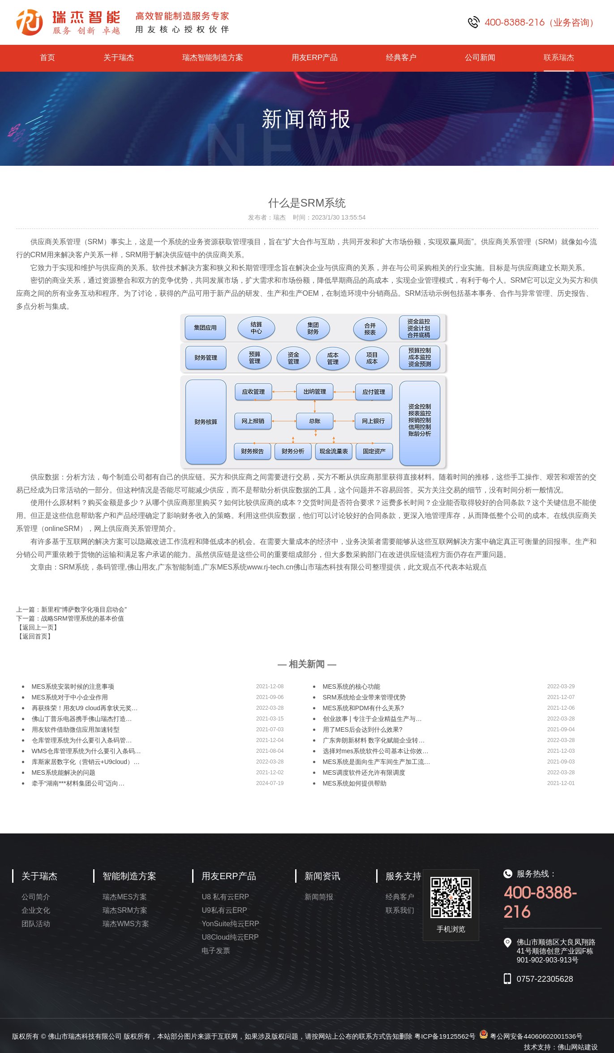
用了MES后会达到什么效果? (363, 729)
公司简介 (35, 897)
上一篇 (71, 609)
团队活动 (35, 924)
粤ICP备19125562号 (445, 1036)
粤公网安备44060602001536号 (536, 1036)
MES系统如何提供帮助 (354, 783)
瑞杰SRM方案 (125, 910)
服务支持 (403, 876)
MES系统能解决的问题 (63, 772)
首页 (47, 58)
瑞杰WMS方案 (126, 924)
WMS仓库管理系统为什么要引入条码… (86, 751)
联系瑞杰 (559, 58)
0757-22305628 (545, 979)
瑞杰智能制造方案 (212, 58)
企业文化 (35, 910)
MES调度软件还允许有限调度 (364, 772)
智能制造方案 (129, 876)
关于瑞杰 (117, 58)
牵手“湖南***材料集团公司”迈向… (78, 783)
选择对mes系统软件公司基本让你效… (376, 751)
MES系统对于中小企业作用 (70, 697)
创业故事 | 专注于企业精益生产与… (372, 718)
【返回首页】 (35, 636)
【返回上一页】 (38, 627)
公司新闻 (480, 58)
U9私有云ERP (224, 910)
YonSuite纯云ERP (230, 924)
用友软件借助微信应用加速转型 (76, 729)
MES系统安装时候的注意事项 (73, 686)
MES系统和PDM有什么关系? (363, 708)
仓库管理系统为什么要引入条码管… (82, 740)
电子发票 (216, 950)
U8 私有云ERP (225, 897)
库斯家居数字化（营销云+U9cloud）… (86, 761)
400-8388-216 (541, 22)
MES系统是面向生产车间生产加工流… (376, 761)
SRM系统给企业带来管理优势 (364, 697)
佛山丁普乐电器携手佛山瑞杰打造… (82, 718)
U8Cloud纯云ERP (230, 937)
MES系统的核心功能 (351, 686)
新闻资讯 (322, 876)
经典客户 (402, 58)
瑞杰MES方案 (125, 897)
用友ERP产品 (315, 58)
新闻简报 (319, 897)
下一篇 (70, 618)
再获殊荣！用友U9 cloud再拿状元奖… (85, 708)
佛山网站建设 (578, 1047)
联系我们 (400, 910)
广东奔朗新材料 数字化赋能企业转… (374, 740)
